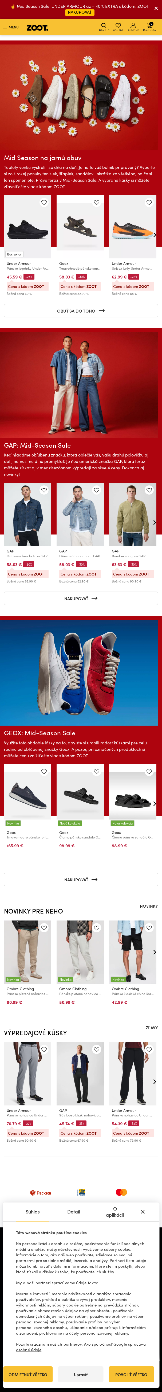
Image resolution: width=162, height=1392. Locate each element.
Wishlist (118, 27)
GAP (10, 551)
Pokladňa (149, 26)
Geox (63, 263)
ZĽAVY (152, 1027)
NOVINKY (149, 906)
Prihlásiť (133, 27)
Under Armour (19, 263)
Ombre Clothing (20, 988)
